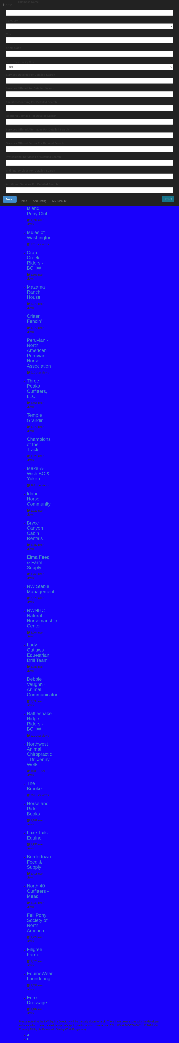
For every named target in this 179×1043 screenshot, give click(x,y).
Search (9, 199)
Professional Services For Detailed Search (33, 156)
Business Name (28, 2)
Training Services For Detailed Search (30, 170)
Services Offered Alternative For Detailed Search (37, 129)
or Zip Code (13, 47)
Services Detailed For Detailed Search (30, 74)
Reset (168, 199)
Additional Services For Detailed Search (32, 184)
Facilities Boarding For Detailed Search (31, 102)
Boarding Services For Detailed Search (31, 115)
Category (12, 20)
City (8, 34)
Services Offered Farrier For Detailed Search (35, 143)
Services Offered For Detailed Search (30, 88)
